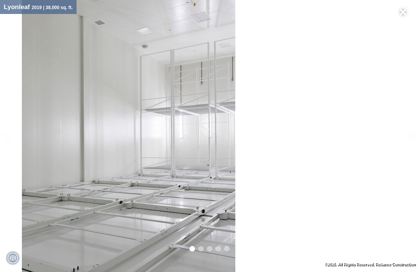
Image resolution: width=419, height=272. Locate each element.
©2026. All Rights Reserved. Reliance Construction (369, 264)
